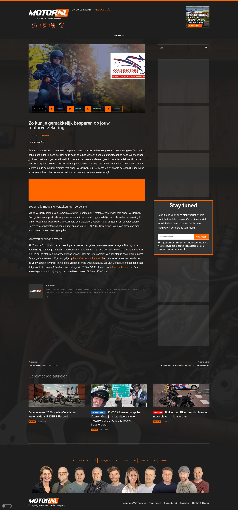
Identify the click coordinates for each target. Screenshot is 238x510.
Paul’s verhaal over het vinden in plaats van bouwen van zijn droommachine (197, 17)
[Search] (206, 47)
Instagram (104, 460)
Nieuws (32, 421)
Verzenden (201, 237)
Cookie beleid (170, 502)
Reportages (195, 25)
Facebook (83, 460)
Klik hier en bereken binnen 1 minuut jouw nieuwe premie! (87, 187)
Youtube (143, 460)
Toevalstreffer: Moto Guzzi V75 (43, 365)
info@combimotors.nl (121, 267)
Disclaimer (184, 502)
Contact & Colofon (200, 502)
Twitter (124, 460)
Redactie (45, 135)
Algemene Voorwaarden (134, 502)
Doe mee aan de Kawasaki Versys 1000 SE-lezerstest (184, 365)
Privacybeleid (155, 502)
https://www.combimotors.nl (88, 258)
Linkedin (162, 460)
